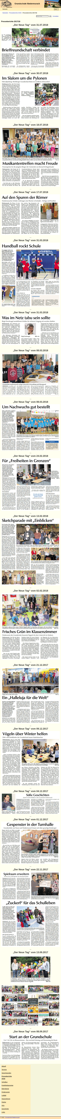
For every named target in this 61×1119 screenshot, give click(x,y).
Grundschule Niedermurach (12, 1117)
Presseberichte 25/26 (15, 13)
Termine (4, 1069)
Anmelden (56, 16)
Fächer (4, 1102)
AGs (3, 1105)
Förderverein (6, 1092)
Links (3, 1112)
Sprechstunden (6, 1073)
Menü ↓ (56, 9)
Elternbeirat (5, 1089)
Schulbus (4, 1082)
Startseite (4, 9)
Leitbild (4, 1095)
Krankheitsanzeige (7, 1085)
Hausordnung (6, 1099)
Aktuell (4, 1066)
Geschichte (5, 1109)
